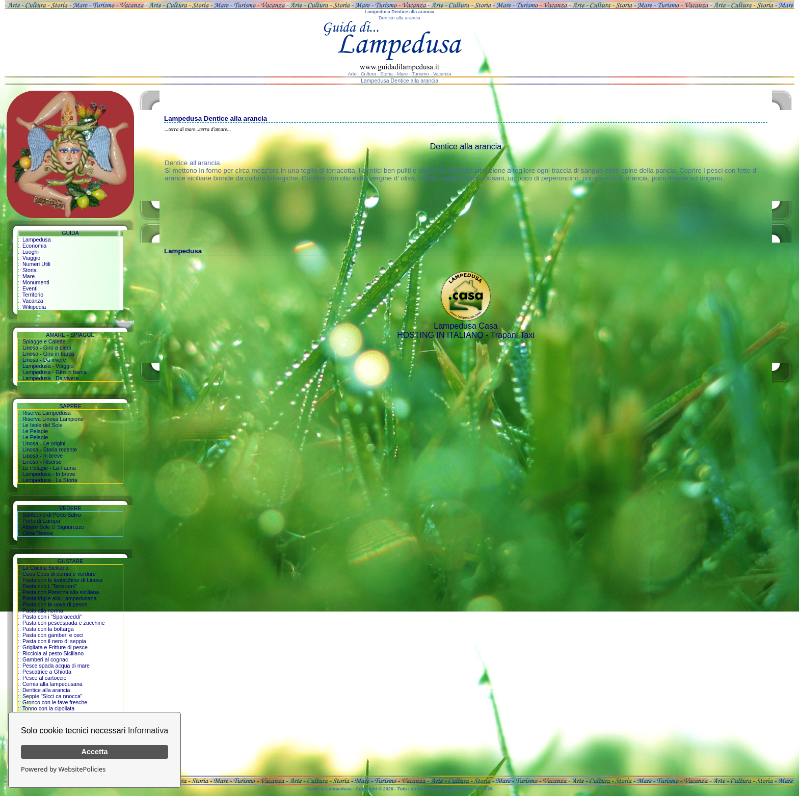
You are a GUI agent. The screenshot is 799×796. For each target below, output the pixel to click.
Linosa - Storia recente (49, 449)
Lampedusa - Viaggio (48, 366)
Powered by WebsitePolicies (63, 769)
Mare (28, 276)
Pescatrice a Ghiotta (46, 672)
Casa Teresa (37, 533)
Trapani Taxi (513, 335)
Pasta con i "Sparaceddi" (52, 617)
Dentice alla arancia (46, 690)
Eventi (30, 288)
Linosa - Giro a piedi (46, 347)
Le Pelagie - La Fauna (49, 468)
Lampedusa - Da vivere (50, 378)
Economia (34, 246)
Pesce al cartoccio (44, 678)
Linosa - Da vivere (44, 360)
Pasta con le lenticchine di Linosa (62, 580)
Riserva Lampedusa (46, 413)
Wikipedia (34, 307)
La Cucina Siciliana (45, 568)
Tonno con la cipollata (48, 708)
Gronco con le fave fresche (54, 702)
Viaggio (31, 258)
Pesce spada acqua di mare (56, 665)
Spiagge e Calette (44, 341)
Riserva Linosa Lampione (53, 419)
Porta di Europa (41, 521)
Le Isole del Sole (42, 425)
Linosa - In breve (42, 456)
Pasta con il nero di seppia (54, 641)
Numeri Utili (36, 264)
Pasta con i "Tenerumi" (49, 586)
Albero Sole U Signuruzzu (53, 527)
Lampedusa (36, 239)
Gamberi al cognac (45, 659)
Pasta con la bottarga (48, 629)
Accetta (95, 752)
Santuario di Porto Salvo (51, 515)
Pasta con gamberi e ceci (53, 635)
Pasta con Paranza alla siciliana (60, 592)
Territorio (32, 294)
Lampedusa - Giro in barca (54, 372)
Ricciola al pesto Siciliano (53, 653)
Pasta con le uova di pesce (54, 604)
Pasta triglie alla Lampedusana (59, 598)
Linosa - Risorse (42, 462)
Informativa (148, 730)
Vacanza (32, 301)
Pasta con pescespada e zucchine (63, 623)
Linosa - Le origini (43, 443)
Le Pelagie (35, 431)
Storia (29, 270)
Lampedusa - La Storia (49, 480)
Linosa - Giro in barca (48, 354)
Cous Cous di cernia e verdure (59, 574)
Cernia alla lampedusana (52, 684)
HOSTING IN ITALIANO (440, 335)
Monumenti (35, 282)
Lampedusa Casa (465, 326)
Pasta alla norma (42, 610)
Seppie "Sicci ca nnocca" (52, 696)
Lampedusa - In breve (48, 474)
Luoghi (30, 252)
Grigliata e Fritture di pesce (55, 647)
